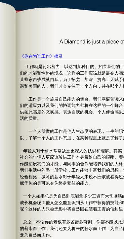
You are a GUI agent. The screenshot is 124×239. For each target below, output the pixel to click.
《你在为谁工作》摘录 (41, 56)
